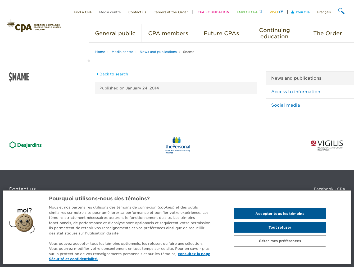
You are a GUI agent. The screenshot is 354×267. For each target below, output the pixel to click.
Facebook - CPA (330, 189)
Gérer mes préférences (280, 241)
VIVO (274, 12)
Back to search (111, 74)
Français (324, 12)
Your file (300, 12)
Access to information (295, 91)
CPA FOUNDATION (213, 12)
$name (188, 52)
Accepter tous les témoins (279, 214)
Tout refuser (280, 227)
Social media (285, 105)
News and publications (158, 52)
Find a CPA (83, 12)
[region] (177, 227)
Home (100, 52)
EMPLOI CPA (247, 12)
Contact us (137, 12)
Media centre (110, 12)
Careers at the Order (170, 12)
